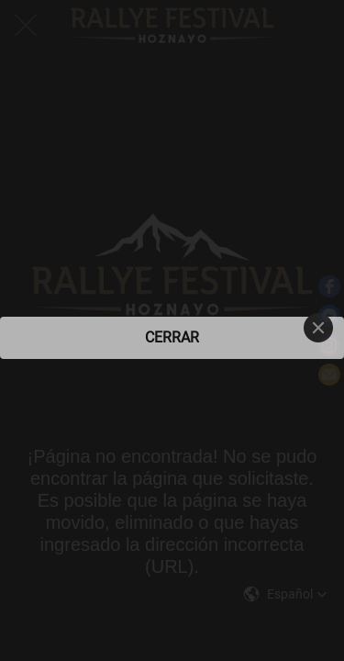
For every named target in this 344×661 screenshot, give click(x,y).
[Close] (318, 327)
